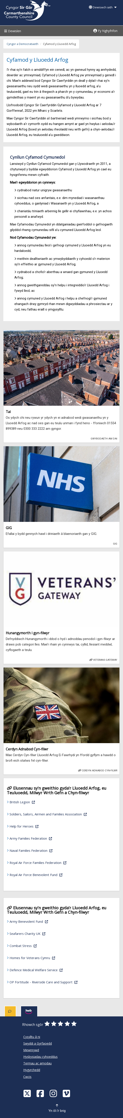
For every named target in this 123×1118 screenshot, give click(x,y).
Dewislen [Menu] (12, 31)
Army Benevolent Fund (49, 921)
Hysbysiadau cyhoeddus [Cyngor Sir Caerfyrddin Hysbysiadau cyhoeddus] (40, 1057)
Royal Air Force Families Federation (58, 862)
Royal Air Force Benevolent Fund (56, 874)
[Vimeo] (66, 1093)
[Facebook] (40, 1093)
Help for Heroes (44, 825)
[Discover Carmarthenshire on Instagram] (53, 1093)
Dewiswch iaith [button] (102, 7)
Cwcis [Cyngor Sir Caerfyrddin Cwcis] (27, 1077)
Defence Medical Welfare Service (56, 969)
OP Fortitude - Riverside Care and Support (61, 981)
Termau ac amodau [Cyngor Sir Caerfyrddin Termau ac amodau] (37, 1063)
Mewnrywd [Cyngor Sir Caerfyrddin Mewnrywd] (31, 1050)
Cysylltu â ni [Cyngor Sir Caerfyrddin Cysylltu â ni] (31, 1037)
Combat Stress (43, 945)
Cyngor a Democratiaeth (22, 44)
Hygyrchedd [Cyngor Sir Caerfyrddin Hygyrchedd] (31, 1070)
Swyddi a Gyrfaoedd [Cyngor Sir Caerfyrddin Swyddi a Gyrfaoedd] (37, 1043)
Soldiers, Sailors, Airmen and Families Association (61, 813)
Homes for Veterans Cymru (52, 957)
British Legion (42, 801)
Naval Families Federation (51, 850)
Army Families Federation (51, 838)
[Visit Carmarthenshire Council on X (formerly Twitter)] (27, 1093)
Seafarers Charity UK (47, 933)
